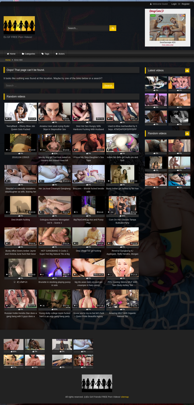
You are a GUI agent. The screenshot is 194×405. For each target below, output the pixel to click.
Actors (62, 54)
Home (12, 54)
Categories (30, 54)
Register (186, 4)
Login (174, 4)
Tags (47, 54)
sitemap (125, 397)
